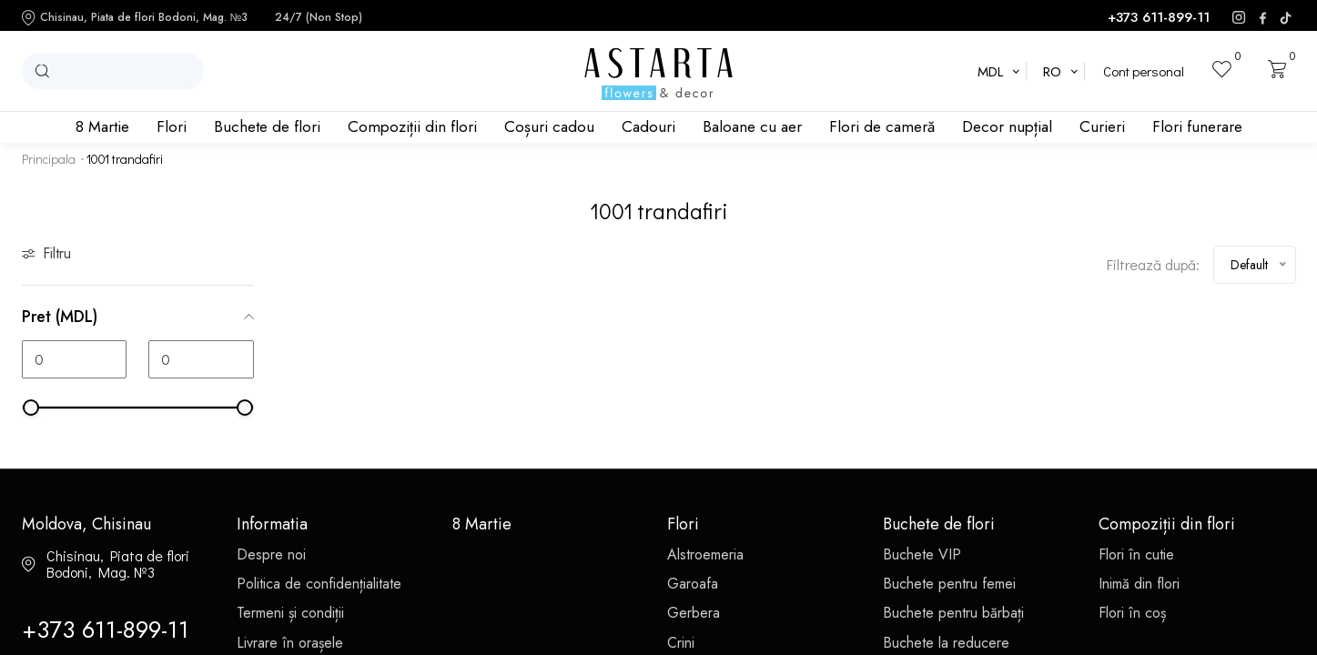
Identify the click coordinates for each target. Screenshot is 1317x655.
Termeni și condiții (290, 612)
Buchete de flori (267, 126)
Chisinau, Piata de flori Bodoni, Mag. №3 (135, 17)
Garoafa (692, 583)
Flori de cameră (882, 126)
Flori (172, 126)
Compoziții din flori (412, 126)
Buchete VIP (922, 554)
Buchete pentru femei (949, 583)
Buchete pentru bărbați (953, 612)
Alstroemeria (705, 554)
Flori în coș (1132, 612)
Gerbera (693, 612)
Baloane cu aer (752, 126)
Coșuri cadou (549, 126)
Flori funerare (1197, 126)
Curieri (1102, 126)
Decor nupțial (1007, 126)
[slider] (31, 407)
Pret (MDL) (138, 317)
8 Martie (102, 126)
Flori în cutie (1136, 554)
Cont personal (1143, 71)
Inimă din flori (1139, 583)
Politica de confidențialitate (319, 583)
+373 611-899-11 (1159, 17)
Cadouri (648, 126)
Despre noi (271, 554)
